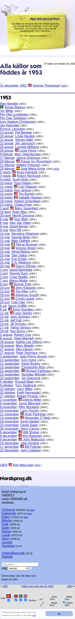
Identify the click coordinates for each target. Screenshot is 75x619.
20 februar (7, 161)
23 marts (6, 204)
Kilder (6, 517)
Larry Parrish (29, 410)
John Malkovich (34, 439)
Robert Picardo (27, 396)
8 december (8, 436)
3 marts (5, 176)
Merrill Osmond (23, 215)
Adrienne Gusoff (26, 295)
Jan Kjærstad (9, 125)
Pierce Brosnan (26, 244)
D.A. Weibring (21, 262)
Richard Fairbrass (38, 371)
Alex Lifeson (24, 349)
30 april (5, 215)
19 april (5, 212)
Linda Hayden (25, 136)
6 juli (3, 306)
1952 (23, 85)
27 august (7, 349)
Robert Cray (22, 334)
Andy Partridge (35, 414)
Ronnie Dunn (18, 273)
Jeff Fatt (16, 320)
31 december (9, 85)
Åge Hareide (9, 103)
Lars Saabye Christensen (18, 121)
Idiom (5, 538)
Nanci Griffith (17, 306)
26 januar (6, 147)
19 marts (6, 201)
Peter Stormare (26, 353)
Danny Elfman (26, 266)
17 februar (7, 158)
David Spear (29, 425)
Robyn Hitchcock (29, 176)
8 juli (3, 309)
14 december (9, 443)
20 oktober (7, 392)
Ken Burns (17, 331)
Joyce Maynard (29, 403)
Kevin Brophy (30, 363)
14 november (9, 418)
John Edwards (26, 288)
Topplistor (8, 546)
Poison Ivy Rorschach (36, 161)
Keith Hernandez (29, 392)
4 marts (5, 179)
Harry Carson (29, 428)
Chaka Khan (23, 204)
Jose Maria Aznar (33, 168)
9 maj (4, 226)
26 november (9, 428)
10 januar (6, 132)
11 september (10, 363)
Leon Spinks (23, 313)
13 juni (4, 291)
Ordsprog (8, 509)
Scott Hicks (20, 179)
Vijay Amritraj (29, 443)
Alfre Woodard (29, 407)
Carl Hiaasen (28, 186)
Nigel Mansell (23, 338)
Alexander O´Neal (37, 418)
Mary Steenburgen (28, 154)
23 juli (4, 324)
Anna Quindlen (23, 309)
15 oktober (7, 389)
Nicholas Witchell (33, 374)
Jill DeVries (18, 324)
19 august (7, 345)
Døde (5, 528)
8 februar (6, 154)
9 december (8, 439)
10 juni (4, 288)
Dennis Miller (32, 399)
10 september (10, 360)
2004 (56, 169)
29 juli (4, 331)
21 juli (4, 320)
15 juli (4, 316)
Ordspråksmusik (13, 553)
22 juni (4, 298)
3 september (9, 356)
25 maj (5, 255)
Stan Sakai (19, 255)
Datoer (6, 531)
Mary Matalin (25, 345)
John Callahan (30, 450)
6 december (8, 432)
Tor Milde (6, 111)
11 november (9, 414)
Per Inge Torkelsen (13, 118)
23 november (9, 425)
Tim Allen (21, 291)
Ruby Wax (19, 212)
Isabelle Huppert (30, 197)
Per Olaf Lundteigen (14, 114)
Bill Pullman (33, 446)
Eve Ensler (19, 259)
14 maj (5, 233)
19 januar (6, 136)
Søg (32, 510)
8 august (6, 338)
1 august (6, 334)
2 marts (5, 172)
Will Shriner (31, 432)
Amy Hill (15, 230)
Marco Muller (18, 280)
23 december (9, 450)
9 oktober (6, 385)
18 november (9, 421)
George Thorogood (46, 85)
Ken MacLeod (23, 465)
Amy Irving (28, 360)
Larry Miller (25, 389)
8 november (8, 407)
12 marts (6, 186)
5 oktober (6, 381)
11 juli (4, 313)
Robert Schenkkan (27, 201)
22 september (10, 371)
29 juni (4, 302)
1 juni (4, 269)
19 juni (4, 295)
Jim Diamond (30, 378)
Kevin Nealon (29, 421)
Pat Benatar (23, 132)
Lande (6, 535)
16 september (10, 367)
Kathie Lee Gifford (29, 342)
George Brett (20, 237)
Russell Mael (24, 381)
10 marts (6, 183)
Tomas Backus (14, 107)
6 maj (4, 219)
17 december (9, 446)
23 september (10, 374)
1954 (3, 465)
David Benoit (19, 226)
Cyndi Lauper (25, 298)
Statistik (7, 556)
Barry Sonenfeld (26, 208)
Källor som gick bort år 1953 (37, 586)
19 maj (5, 248)
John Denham (20, 316)
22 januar (6, 139)
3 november (8, 399)
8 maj (4, 223)
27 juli (4, 327)
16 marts (6, 197)
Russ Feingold (27, 172)
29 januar (6, 150)
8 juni (4, 284)
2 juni (4, 277)
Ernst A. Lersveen (12, 129)
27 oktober (7, 396)
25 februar (7, 168)
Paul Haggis (22, 183)
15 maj (5, 237)
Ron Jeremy (22, 190)
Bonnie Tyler (23, 284)
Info (34, 615)
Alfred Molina (20, 251)
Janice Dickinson (28, 158)
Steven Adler (24, 139)
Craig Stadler (18, 277)
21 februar (7, 165)
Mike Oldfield (20, 241)
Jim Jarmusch (25, 143)
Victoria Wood (25, 248)
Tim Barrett (26, 194)
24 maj (5, 251)
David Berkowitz (20, 269)
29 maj (5, 266)
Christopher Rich (33, 367)
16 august (7, 342)
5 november (8, 403)
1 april (4, 208)
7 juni (4, 280)
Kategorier (9, 513)
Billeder (7, 520)
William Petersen (28, 165)
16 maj (5, 244)
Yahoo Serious (20, 327)
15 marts (6, 194)
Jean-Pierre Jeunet (33, 356)
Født (5, 524)
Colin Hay (18, 302)
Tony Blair (21, 219)
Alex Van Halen (20, 223)
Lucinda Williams (27, 147)
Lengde (7, 542)
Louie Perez (27, 150)
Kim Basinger (32, 436)
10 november (9, 410)
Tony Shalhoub (25, 385)
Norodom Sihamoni (25, 233)
